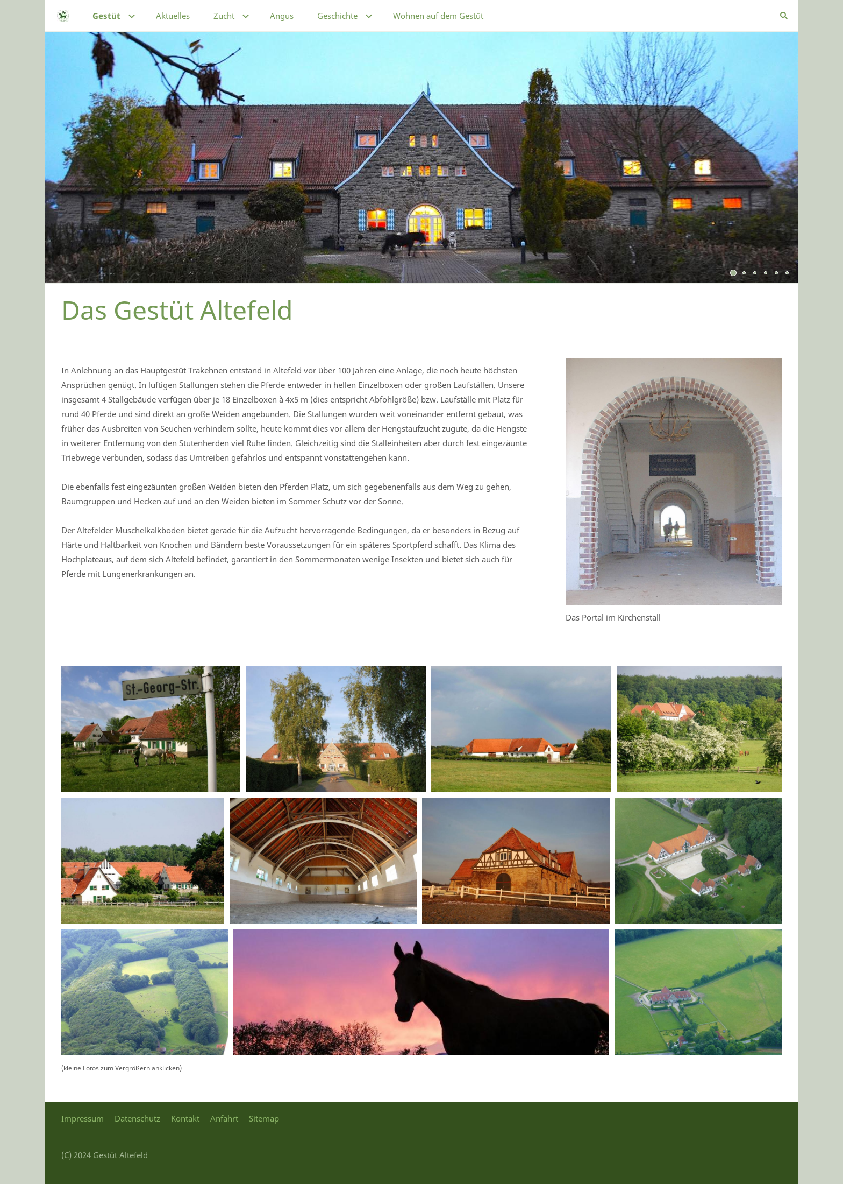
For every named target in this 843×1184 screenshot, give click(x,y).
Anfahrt (224, 1118)
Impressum (82, 1118)
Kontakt (185, 1118)
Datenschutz (137, 1118)
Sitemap (264, 1118)
